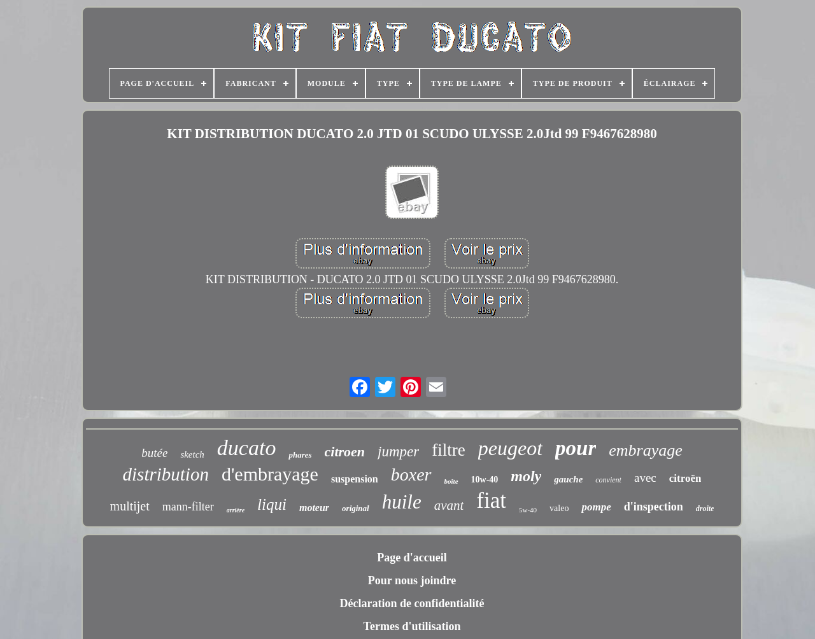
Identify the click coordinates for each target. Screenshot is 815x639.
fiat (491, 500)
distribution (166, 474)
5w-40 (528, 510)
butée (154, 453)
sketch (192, 454)
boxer (411, 474)
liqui (272, 504)
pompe (596, 507)
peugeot (510, 448)
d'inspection (653, 506)
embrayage (646, 450)
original (355, 508)
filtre (448, 450)
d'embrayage (270, 473)
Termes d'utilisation (412, 626)
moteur (314, 507)
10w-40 (485, 479)
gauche (568, 479)
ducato (246, 448)
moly (526, 476)
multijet (130, 506)
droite (705, 508)
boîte (451, 481)
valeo (559, 508)
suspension (354, 479)
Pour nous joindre (412, 580)
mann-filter (188, 506)
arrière (235, 510)
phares (299, 455)
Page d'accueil (411, 557)
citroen (345, 452)
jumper (398, 452)
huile (402, 502)
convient (608, 479)
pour (575, 448)
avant (449, 505)
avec (645, 477)
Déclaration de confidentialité (412, 603)
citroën (685, 478)
